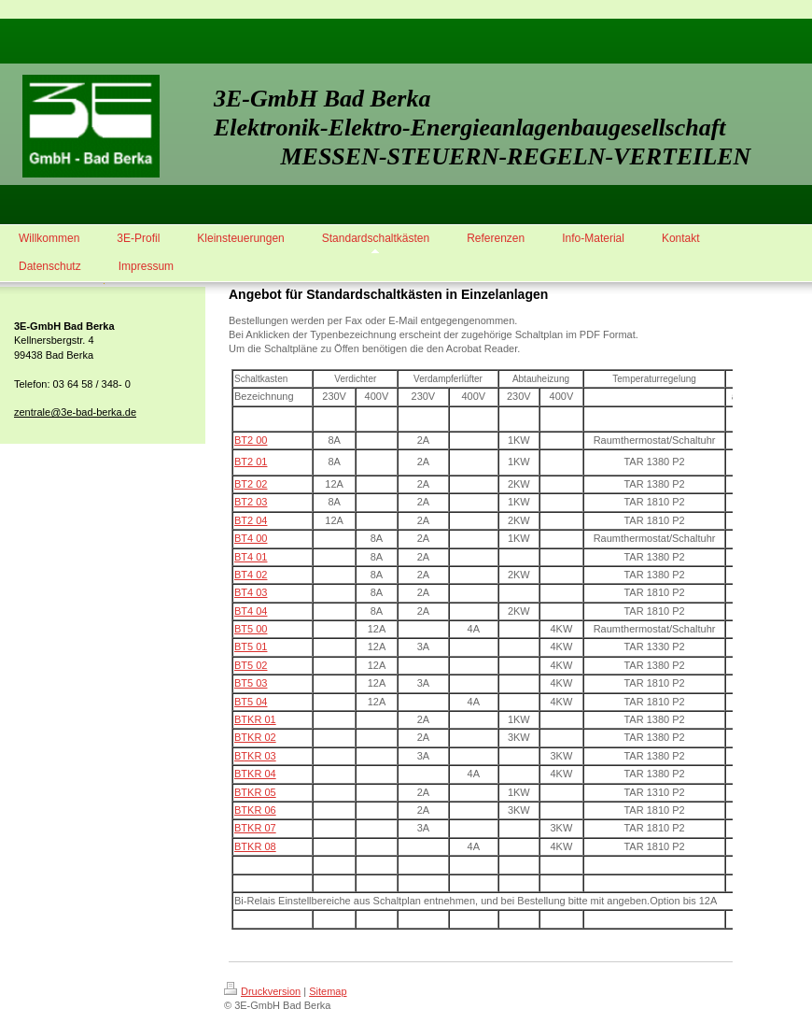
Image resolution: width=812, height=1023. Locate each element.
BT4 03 (250, 592)
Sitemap (327, 991)
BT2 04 (250, 520)
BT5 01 (250, 646)
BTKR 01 (255, 719)
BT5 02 (250, 665)
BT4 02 (250, 574)
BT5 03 (250, 683)
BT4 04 (250, 611)
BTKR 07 (255, 827)
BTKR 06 (255, 810)
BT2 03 (250, 501)
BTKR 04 (255, 773)
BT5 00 (250, 628)
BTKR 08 (255, 846)
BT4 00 (250, 538)
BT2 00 (250, 440)
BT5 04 (250, 701)
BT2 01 (250, 461)
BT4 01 (250, 556)
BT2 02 (250, 484)
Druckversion (262, 991)
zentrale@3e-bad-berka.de (75, 412)
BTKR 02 (255, 737)
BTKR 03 (255, 755)
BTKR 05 (255, 792)
